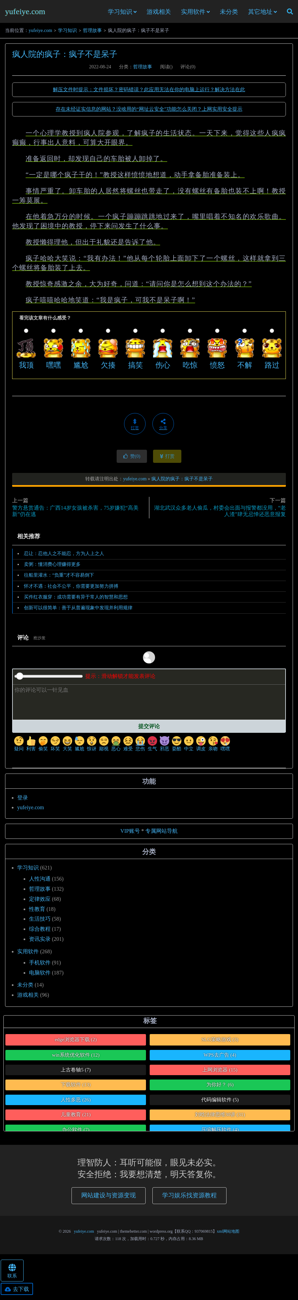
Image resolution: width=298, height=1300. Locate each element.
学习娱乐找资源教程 (189, 1197)
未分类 (229, 12)
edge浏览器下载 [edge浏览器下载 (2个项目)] (76, 1041)
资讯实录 (40, 941)
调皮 (201, 745)
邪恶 (164, 745)
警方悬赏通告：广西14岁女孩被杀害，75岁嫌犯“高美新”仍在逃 (75, 513)
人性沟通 (40, 881)
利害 (31, 745)
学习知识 (120, 12)
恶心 (116, 745)
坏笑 (55, 745)
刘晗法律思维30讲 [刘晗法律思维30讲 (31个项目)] (220, 1116)
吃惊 (190, 367)
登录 (22, 799)
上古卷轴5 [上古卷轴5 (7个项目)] (76, 1071)
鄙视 (104, 745)
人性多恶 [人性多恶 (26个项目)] (76, 1101)
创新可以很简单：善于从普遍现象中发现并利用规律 (78, 609)
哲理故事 (92, 32)
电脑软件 (40, 974)
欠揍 (108, 367)
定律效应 (40, 900)
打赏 (167, 458)
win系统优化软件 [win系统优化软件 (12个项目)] (75, 1056)
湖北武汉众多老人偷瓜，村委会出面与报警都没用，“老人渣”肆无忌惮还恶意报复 (220, 513)
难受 (128, 745)
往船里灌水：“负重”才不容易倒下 (59, 577)
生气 (152, 745)
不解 (244, 367)
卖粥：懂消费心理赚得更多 (52, 566)
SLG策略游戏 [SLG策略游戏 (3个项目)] (219, 1041)
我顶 (26, 367)
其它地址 (260, 12)
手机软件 (40, 964)
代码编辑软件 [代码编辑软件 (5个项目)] (220, 1101)
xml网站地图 (228, 1233)
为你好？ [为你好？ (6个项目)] (220, 1086)
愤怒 (217, 367)
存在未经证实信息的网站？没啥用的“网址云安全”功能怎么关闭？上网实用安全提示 (149, 111)
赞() (131, 458)
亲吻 (213, 745)
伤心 (162, 367)
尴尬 (80, 367)
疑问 (19, 745)
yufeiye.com (25, 12)
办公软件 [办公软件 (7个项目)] (75, 1131)
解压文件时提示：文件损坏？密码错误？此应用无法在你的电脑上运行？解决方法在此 (149, 91)
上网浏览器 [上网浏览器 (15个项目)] (219, 1071)
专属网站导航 (161, 833)
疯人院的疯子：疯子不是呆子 (64, 56)
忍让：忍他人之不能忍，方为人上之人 (64, 555)
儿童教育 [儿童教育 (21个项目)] (76, 1116)
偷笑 (43, 745)
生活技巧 (40, 921)
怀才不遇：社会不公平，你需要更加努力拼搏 (71, 587)
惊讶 (91, 745)
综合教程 (40, 931)
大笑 (67, 745)
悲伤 (140, 745)
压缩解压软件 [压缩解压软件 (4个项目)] (220, 1131)
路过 (272, 367)
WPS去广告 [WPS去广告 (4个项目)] (220, 1056)
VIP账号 (130, 833)
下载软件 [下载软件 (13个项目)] (76, 1086)
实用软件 (193, 12)
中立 (188, 745)
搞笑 (135, 367)
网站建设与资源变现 (108, 1197)
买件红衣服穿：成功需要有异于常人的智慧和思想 (76, 599)
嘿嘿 (53, 367)
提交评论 (149, 728)
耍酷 (176, 745)
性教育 (37, 911)
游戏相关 (159, 12)
